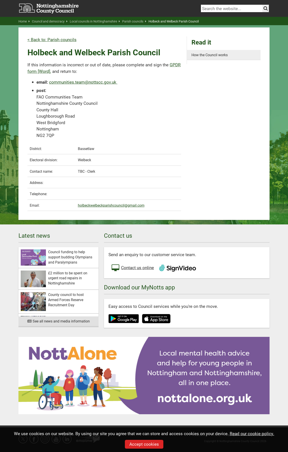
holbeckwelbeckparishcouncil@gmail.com (111, 205)
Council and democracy (50, 21)
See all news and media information (58, 321)
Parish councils (134, 21)
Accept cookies (144, 444)
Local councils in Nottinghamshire (95, 21)
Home (24, 21)
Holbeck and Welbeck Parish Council (173, 21)
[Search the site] (265, 8)
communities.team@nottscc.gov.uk (83, 82)
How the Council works (209, 54)
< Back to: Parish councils (51, 39)
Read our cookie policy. (252, 433)
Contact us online (132, 268)
